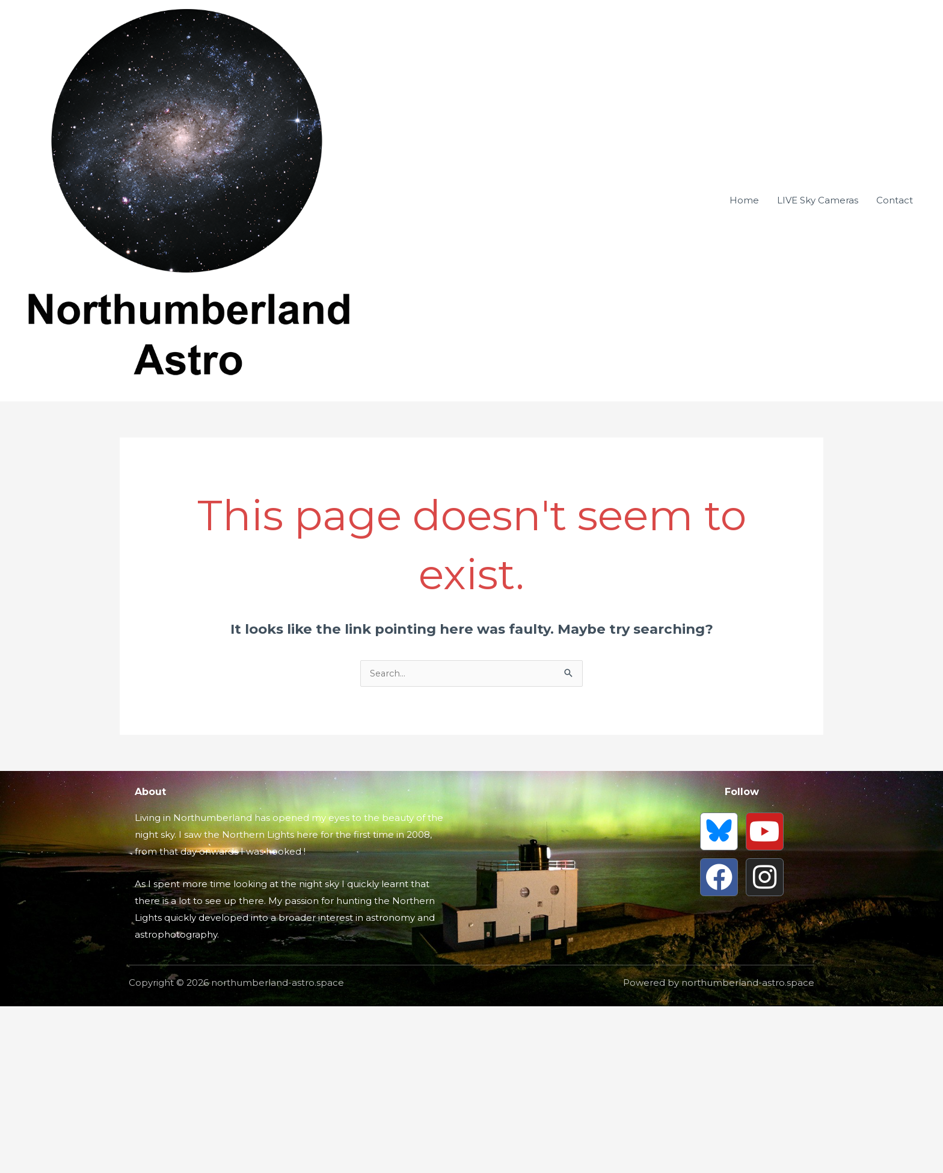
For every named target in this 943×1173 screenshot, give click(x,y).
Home (744, 283)
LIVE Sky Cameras (817, 283)
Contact (894, 283)
